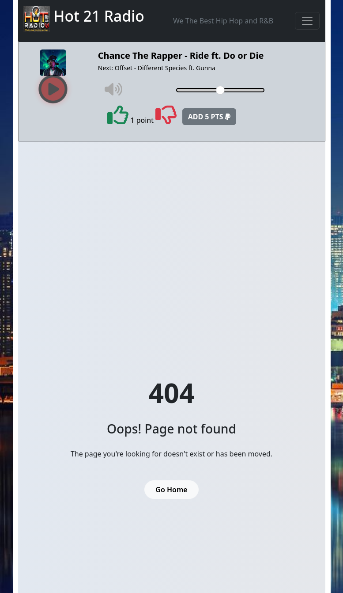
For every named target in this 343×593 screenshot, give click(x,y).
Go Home (171, 489)
